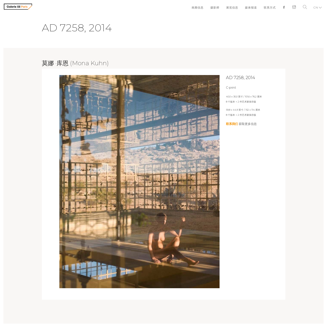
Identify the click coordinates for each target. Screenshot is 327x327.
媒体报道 (251, 7)
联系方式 (270, 7)
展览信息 (232, 7)
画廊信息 (198, 7)
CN (315, 7)
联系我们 (232, 124)
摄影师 (214, 7)
